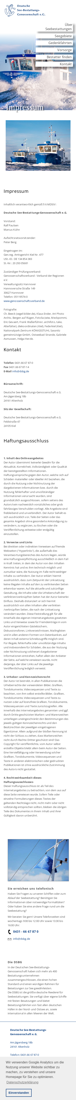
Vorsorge (65, 50)
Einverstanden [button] (19, 1092)
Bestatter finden (59, 57)
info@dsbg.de (20, 371)
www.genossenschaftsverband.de (24, 301)
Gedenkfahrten (60, 43)
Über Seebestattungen (59, 26)
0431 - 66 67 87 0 (23, 931)
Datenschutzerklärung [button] (22, 1082)
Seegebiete (63, 36)
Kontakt (66, 64)
